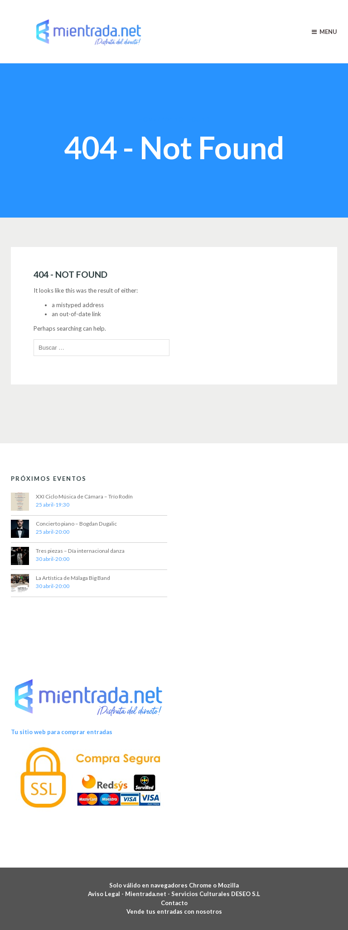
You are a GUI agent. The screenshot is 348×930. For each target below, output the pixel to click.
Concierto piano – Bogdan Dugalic (76, 523)
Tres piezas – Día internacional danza (80, 550)
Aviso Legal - (106, 893)
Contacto (174, 902)
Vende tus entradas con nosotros (174, 911)
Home (147, 119)
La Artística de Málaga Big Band (73, 577)
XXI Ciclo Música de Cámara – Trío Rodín (84, 496)
